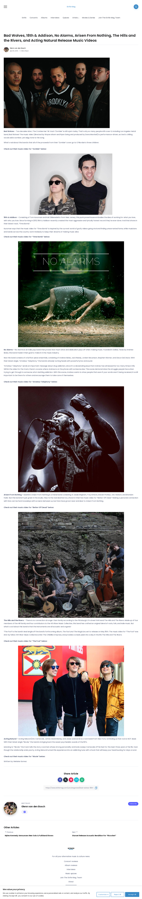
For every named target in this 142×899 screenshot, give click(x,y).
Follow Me (133, 804)
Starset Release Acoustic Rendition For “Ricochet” (94, 835)
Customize (102, 894)
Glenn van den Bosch (18, 48)
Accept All (132, 894)
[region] (71, 892)
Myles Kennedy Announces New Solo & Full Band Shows (29, 835)
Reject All (117, 894)
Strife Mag (71, 6)
